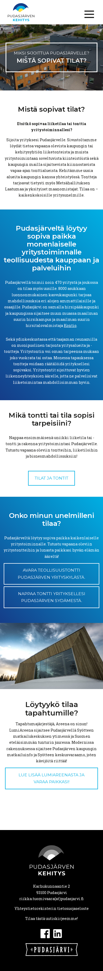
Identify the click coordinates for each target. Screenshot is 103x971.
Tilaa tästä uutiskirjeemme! (51, 918)
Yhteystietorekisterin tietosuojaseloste (52, 908)
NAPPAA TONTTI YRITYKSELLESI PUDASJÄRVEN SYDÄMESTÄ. (51, 597)
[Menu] (89, 14)
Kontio (70, 325)
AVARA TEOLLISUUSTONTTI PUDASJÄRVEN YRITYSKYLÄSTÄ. (51, 574)
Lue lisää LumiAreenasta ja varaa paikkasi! (51, 778)
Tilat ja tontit (51, 478)
